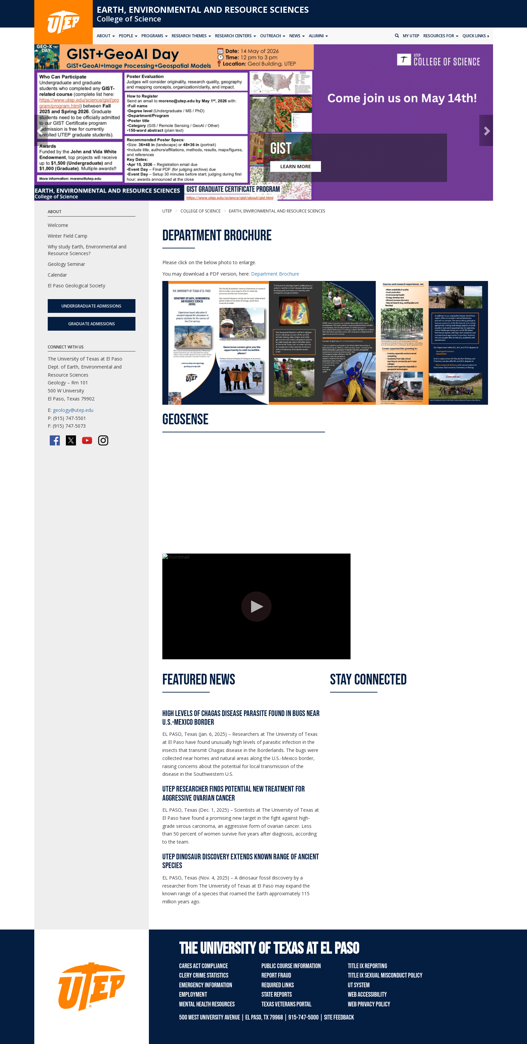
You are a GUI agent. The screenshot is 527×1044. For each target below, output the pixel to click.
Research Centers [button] (235, 36)
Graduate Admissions (91, 324)
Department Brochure (275, 274)
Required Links (277, 985)
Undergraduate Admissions (91, 306)
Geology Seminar (66, 264)
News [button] (297, 36)
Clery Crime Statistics (203, 975)
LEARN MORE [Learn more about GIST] (295, 166)
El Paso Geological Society (76, 285)
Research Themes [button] (191, 36)
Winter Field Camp (67, 236)
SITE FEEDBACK (339, 1017)
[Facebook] (55, 440)
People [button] (128, 36)
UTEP (167, 211)
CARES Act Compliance (203, 966)
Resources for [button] (440, 36)
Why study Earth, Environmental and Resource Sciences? (87, 249)
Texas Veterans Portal (286, 1004)
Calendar (57, 275)
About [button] (106, 36)
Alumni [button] (318, 36)
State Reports (276, 995)
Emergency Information (205, 985)
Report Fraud (276, 975)
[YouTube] (87, 440)
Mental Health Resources (207, 1004)
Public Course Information (291, 966)
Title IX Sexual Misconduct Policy (385, 975)
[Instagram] (103, 440)
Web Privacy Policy (369, 1004)
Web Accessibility (367, 995)
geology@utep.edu (73, 410)
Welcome (58, 225)
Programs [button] (154, 36)
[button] (41, 130)
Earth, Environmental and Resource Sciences (203, 9)
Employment (193, 995)
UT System (359, 985)
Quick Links (475, 36)
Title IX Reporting (367, 966)
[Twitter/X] (71, 440)
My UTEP (411, 36)
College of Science (129, 18)
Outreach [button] (272, 36)
